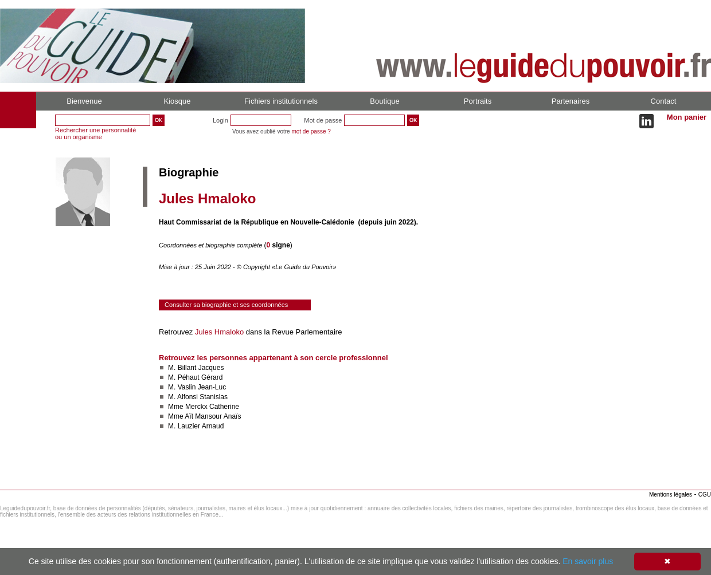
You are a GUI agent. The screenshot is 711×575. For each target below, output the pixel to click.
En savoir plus (587, 561)
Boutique (384, 101)
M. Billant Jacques (196, 368)
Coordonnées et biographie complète (211, 245)
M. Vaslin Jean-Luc (197, 387)
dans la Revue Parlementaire (293, 332)
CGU (704, 494)
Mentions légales (670, 494)
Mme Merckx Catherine (203, 407)
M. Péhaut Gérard (195, 377)
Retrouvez (177, 332)
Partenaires (570, 101)
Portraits (477, 101)
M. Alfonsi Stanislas (198, 397)
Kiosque (177, 101)
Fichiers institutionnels (281, 101)
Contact (664, 101)
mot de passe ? (310, 131)
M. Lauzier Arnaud (196, 426)
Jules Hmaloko (219, 332)
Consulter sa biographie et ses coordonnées (226, 304)
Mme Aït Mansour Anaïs (204, 416)
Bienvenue (84, 101)
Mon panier (686, 117)
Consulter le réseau (192, 459)
